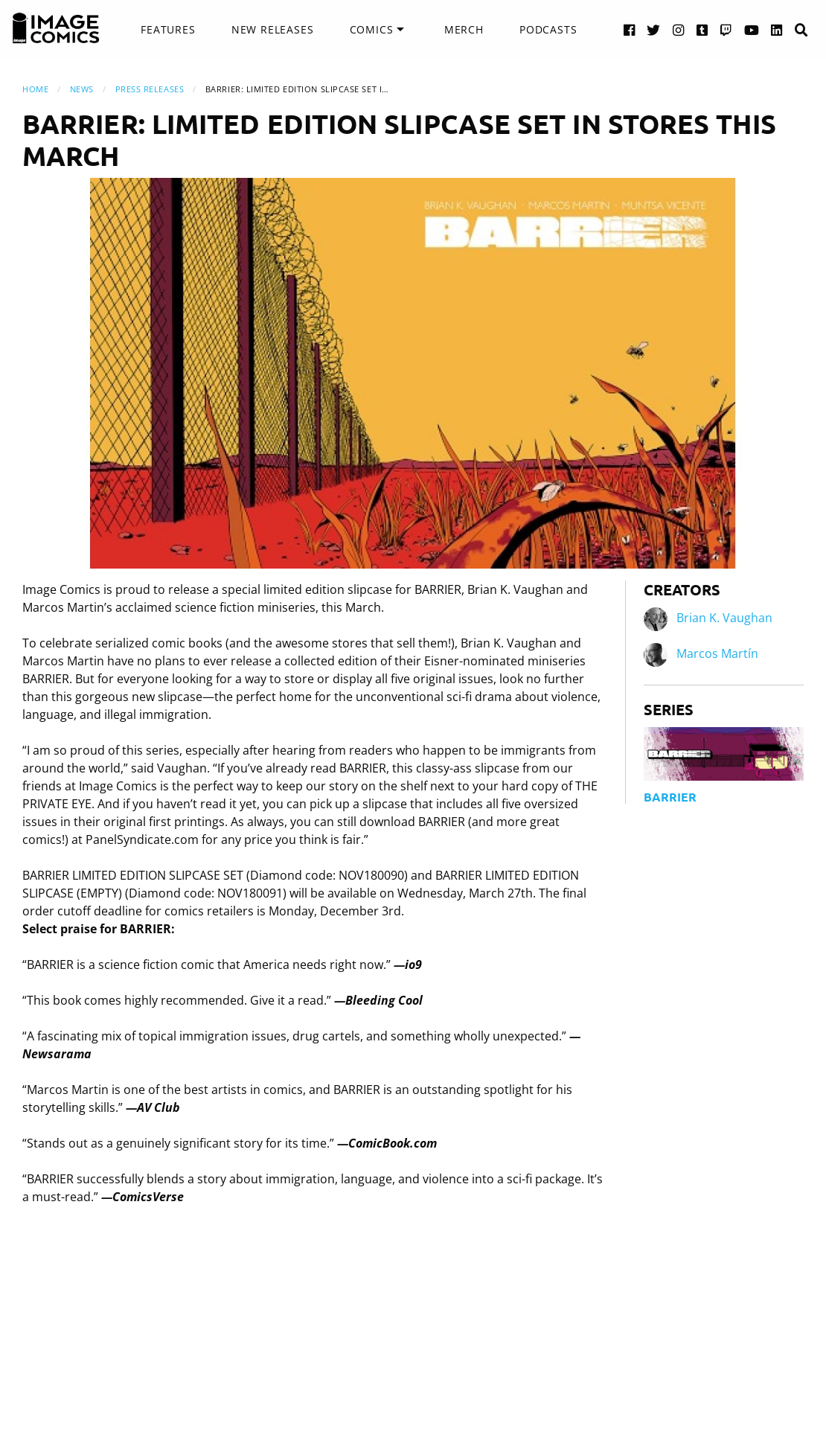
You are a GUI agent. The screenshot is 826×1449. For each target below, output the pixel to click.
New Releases (272, 29)
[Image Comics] (55, 28)
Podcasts (548, 29)
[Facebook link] (629, 29)
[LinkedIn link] (777, 29)
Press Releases (150, 89)
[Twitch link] (726, 29)
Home (35, 89)
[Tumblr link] (702, 29)
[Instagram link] (679, 29)
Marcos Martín (717, 654)
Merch (464, 29)
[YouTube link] (752, 29)
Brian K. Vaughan (724, 618)
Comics (372, 29)
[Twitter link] (654, 29)
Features (168, 29)
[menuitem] (168, 30)
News (82, 89)
